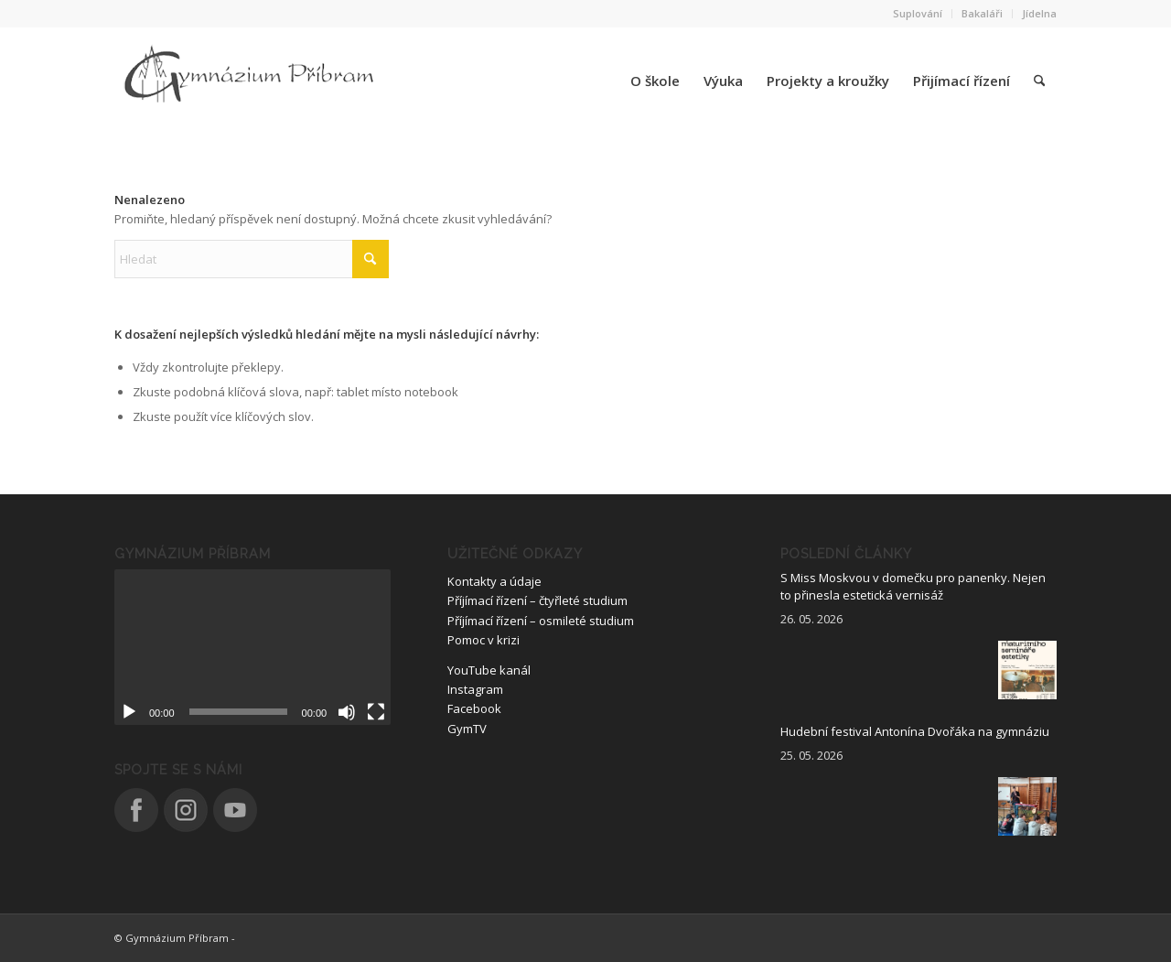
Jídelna (1039, 13)
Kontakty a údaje (494, 581)
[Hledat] (1039, 81)
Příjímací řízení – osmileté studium (540, 620)
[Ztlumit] (347, 712)
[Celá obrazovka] (376, 712)
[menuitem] (918, 13)
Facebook (474, 708)
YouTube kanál (489, 670)
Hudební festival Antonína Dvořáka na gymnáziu (914, 731)
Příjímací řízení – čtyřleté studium (537, 600)
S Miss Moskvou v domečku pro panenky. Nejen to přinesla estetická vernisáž (913, 586)
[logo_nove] (251, 81)
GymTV (467, 728)
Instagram (475, 689)
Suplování (917, 13)
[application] (252, 647)
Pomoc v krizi (483, 640)
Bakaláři (982, 13)
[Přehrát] (129, 712)
